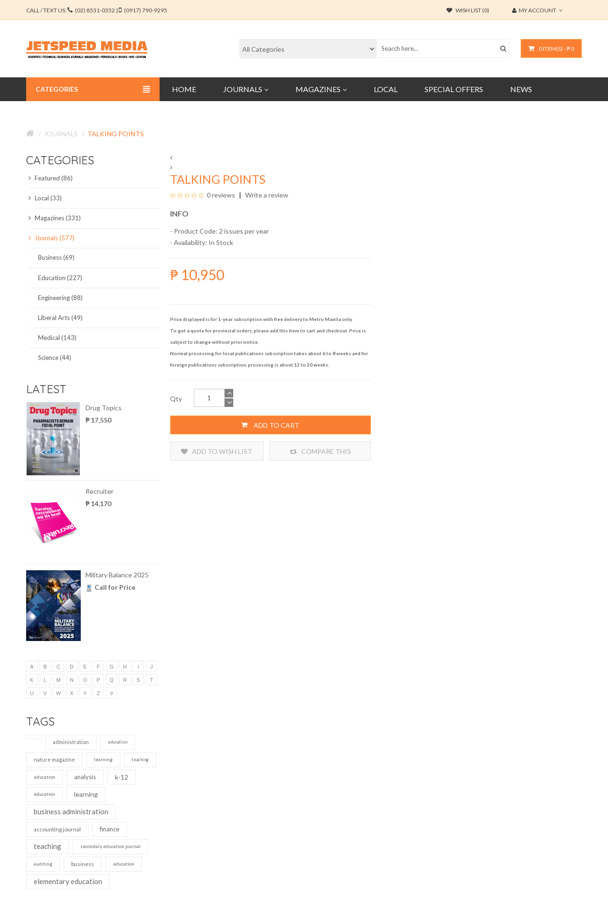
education (117, 742)
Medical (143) (57, 337)
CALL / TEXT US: (96, 10)
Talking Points (115, 134)
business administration (71, 811)
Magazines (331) (54, 218)
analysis (85, 777)
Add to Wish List (216, 451)
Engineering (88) (60, 298)
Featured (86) (50, 178)
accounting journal (57, 829)
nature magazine (54, 759)
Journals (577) (51, 238)
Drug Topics (104, 408)
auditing (43, 864)
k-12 (121, 777)
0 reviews (221, 195)
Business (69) (56, 257)
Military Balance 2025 (117, 575)
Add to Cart (270, 425)
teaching (140, 759)
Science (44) (54, 357)
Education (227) (60, 278)
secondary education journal (110, 846)
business (82, 863)
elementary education (68, 881)
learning (103, 759)
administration (71, 742)
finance (109, 829)
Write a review (266, 195)
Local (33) (45, 198)
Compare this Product (320, 451)
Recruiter (100, 491)
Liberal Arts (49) (60, 317)
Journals (61, 134)
